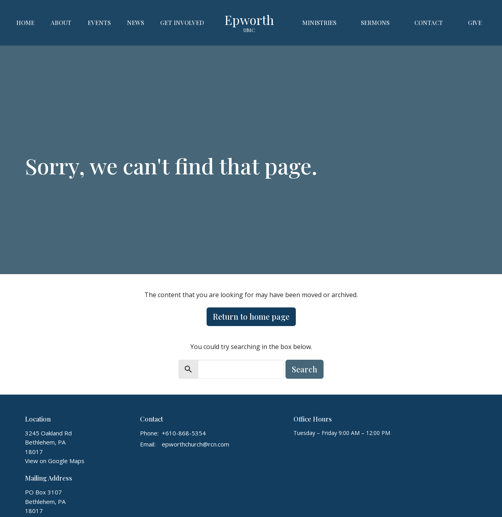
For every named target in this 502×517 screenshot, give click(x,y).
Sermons (375, 23)
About (61, 23)
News (135, 23)
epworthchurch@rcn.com (195, 444)
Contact (428, 23)
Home (25, 23)
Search (304, 369)
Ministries (319, 23)
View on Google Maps (54, 461)
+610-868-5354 (184, 433)
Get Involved (182, 23)
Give (475, 23)
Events (99, 23)
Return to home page (251, 316)
